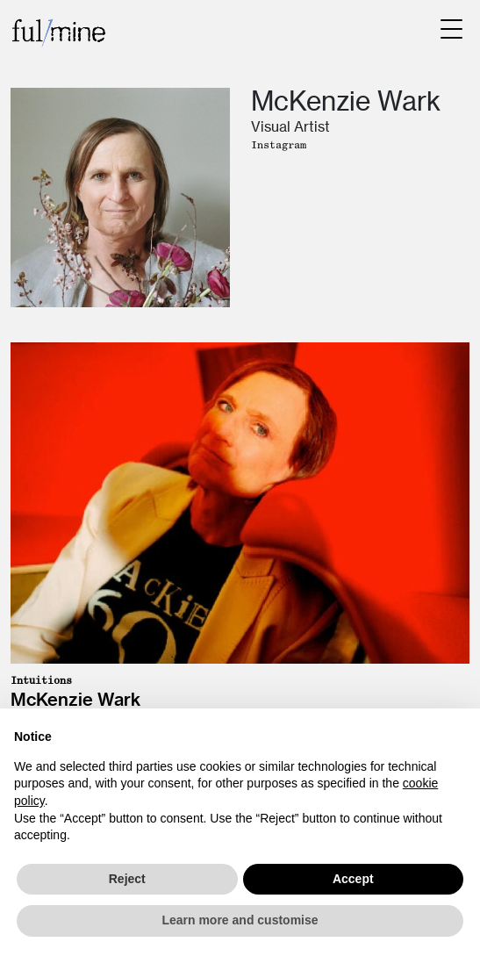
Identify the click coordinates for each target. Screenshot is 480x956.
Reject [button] (127, 879)
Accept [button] (353, 879)
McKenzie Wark (75, 699)
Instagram (278, 145)
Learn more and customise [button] (239, 920)
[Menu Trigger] (451, 28)
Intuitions (41, 680)
